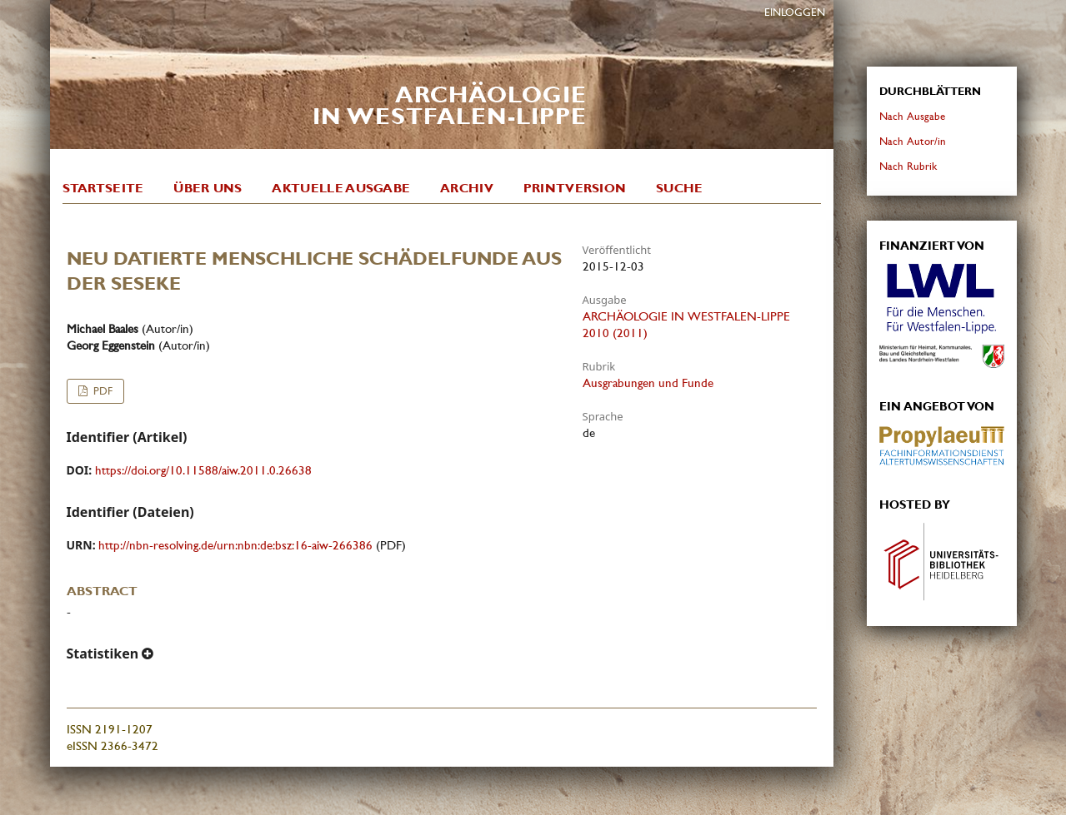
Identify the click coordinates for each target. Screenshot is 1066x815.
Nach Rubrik (908, 166)
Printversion (575, 188)
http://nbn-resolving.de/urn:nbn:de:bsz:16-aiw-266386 (235, 545)
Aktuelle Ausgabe (341, 188)
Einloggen (794, 12)
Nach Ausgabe (912, 116)
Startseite (103, 188)
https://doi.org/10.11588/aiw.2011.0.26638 (203, 470)
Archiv (466, 188)
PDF (101, 391)
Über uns (207, 188)
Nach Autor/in (912, 141)
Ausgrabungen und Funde (648, 382)
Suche (679, 188)
